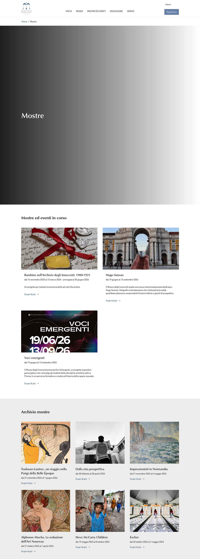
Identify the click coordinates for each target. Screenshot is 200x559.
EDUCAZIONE (116, 11)
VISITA (69, 11)
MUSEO (79, 11)
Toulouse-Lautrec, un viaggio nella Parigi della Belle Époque (44, 471)
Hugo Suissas (115, 275)
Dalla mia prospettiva (90, 469)
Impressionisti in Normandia (149, 469)
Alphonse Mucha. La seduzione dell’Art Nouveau (42, 539)
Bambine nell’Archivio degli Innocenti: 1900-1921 (57, 275)
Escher (134, 537)
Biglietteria (172, 12)
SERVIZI (130, 11)
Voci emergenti (34, 357)
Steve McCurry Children (92, 537)
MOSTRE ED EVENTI (96, 11)
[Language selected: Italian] (171, 4)
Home (24, 21)
